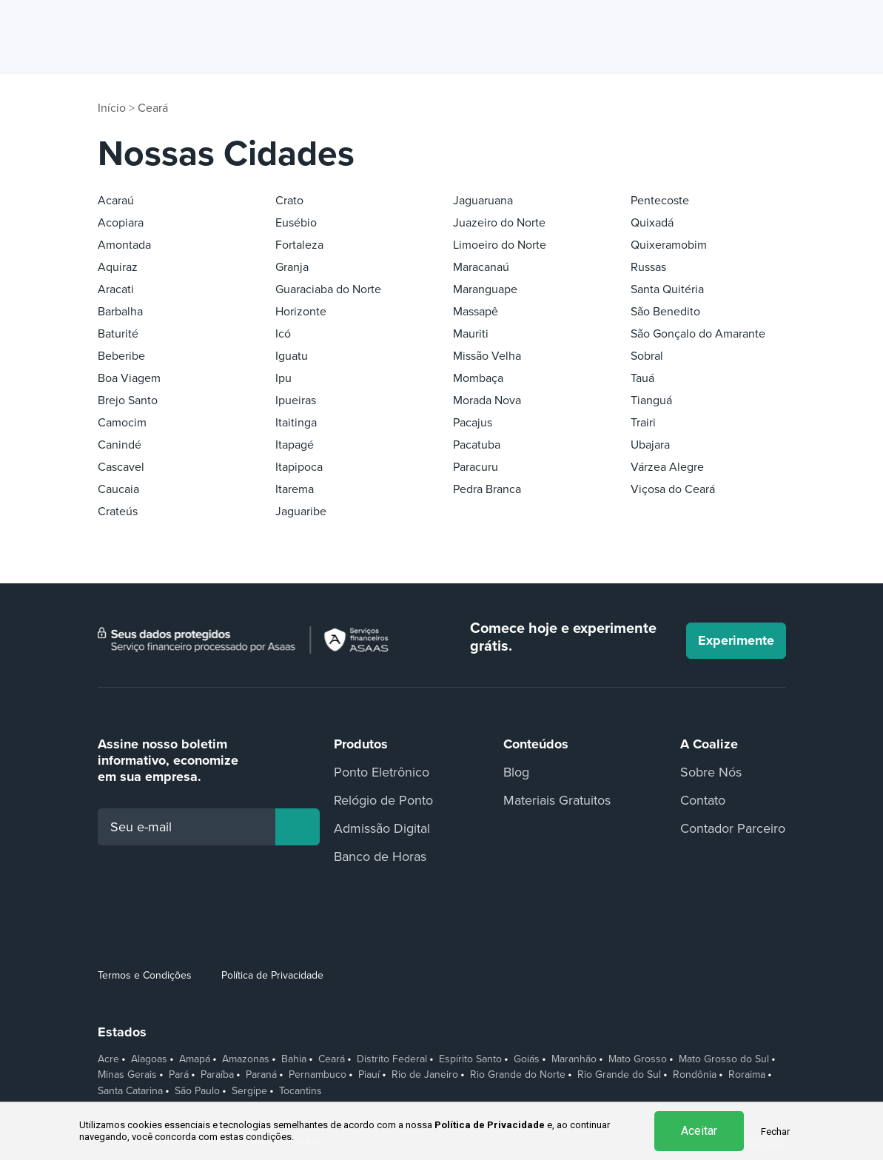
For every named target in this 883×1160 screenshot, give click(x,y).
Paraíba (217, 1075)
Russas (648, 267)
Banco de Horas (380, 856)
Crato (289, 200)
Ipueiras (295, 400)
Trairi (643, 422)
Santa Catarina (130, 1091)
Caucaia (118, 489)
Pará (179, 1075)
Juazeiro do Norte (499, 222)
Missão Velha (487, 356)
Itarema (294, 489)
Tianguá (651, 400)
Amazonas (245, 1059)
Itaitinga (296, 422)
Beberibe (121, 356)
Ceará (153, 108)
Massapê (475, 311)
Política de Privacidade (272, 975)
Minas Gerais (127, 1075)
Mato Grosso (637, 1059)
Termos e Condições (145, 975)
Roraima (746, 1075)
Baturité (118, 333)
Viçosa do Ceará (673, 489)
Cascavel (121, 467)
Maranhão (574, 1059)
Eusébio (296, 222)
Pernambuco (317, 1075)
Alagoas (149, 1059)
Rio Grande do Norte (517, 1075)
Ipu (283, 378)
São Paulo (197, 1091)
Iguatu (291, 356)
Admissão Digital (382, 828)
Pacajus (472, 422)
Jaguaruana (483, 200)
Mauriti (470, 333)
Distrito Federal (392, 1059)
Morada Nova (487, 400)
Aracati (116, 289)
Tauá (642, 378)
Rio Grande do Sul (619, 1075)
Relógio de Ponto (383, 800)
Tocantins (300, 1091)
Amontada (124, 245)
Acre (108, 1059)
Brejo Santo (128, 400)
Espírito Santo (470, 1059)
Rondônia (694, 1075)
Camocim (122, 422)
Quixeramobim (669, 245)
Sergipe (249, 1091)
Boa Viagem (129, 378)
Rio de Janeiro (425, 1075)
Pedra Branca (487, 489)
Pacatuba (476, 444)
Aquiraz (118, 267)
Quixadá (652, 222)
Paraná (261, 1075)
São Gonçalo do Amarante (698, 333)
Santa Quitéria (667, 289)
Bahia (293, 1059)
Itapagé (294, 444)
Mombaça (478, 378)
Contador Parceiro (732, 828)
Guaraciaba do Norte (328, 289)
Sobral (647, 356)
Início (112, 108)
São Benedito (665, 311)
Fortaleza (299, 245)
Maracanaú (481, 267)
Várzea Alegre (667, 467)
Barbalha (120, 311)
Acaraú (116, 200)
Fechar (775, 1131)
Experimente (736, 640)
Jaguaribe (300, 511)
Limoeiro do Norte (499, 245)
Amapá (194, 1059)
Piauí (369, 1075)
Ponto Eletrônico (381, 772)
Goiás (527, 1059)
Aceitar (699, 1131)
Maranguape (485, 289)
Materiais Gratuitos (557, 800)
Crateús (118, 511)
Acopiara (121, 222)
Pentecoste (660, 200)
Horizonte (300, 311)
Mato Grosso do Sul (724, 1059)
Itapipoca (299, 467)
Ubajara (650, 444)
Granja (292, 267)
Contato (702, 800)
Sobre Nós (711, 772)
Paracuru (475, 467)
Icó (283, 333)
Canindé (119, 444)
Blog (516, 772)
